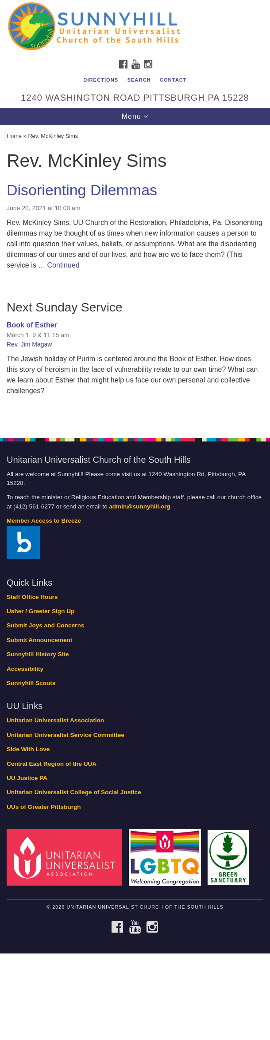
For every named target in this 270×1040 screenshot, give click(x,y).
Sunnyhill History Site (38, 654)
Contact (173, 80)
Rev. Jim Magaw (29, 344)
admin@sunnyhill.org (139, 506)
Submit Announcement (39, 640)
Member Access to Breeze (44, 520)
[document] (135, 276)
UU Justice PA (27, 778)
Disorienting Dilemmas (82, 189)
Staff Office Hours (32, 597)
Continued (63, 265)
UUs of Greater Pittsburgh (44, 807)
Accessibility (25, 669)
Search (138, 80)
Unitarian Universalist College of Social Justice (74, 792)
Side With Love (28, 749)
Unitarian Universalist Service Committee (65, 735)
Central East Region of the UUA (51, 763)
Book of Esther (32, 325)
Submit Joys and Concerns (45, 625)
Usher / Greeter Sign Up (40, 611)
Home (14, 136)
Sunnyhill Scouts (31, 683)
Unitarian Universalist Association (55, 720)
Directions (100, 80)
